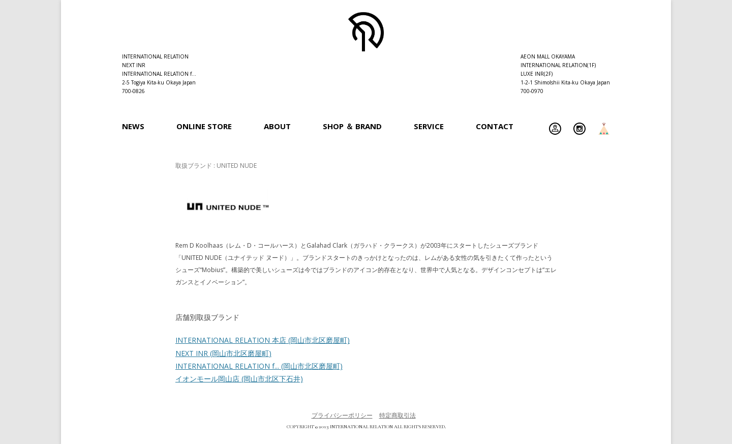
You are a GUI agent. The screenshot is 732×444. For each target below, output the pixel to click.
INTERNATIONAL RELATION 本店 (262, 340)
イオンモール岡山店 (239, 378)
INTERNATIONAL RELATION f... (259, 366)
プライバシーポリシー (342, 415)
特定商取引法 (397, 415)
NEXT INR (223, 353)
